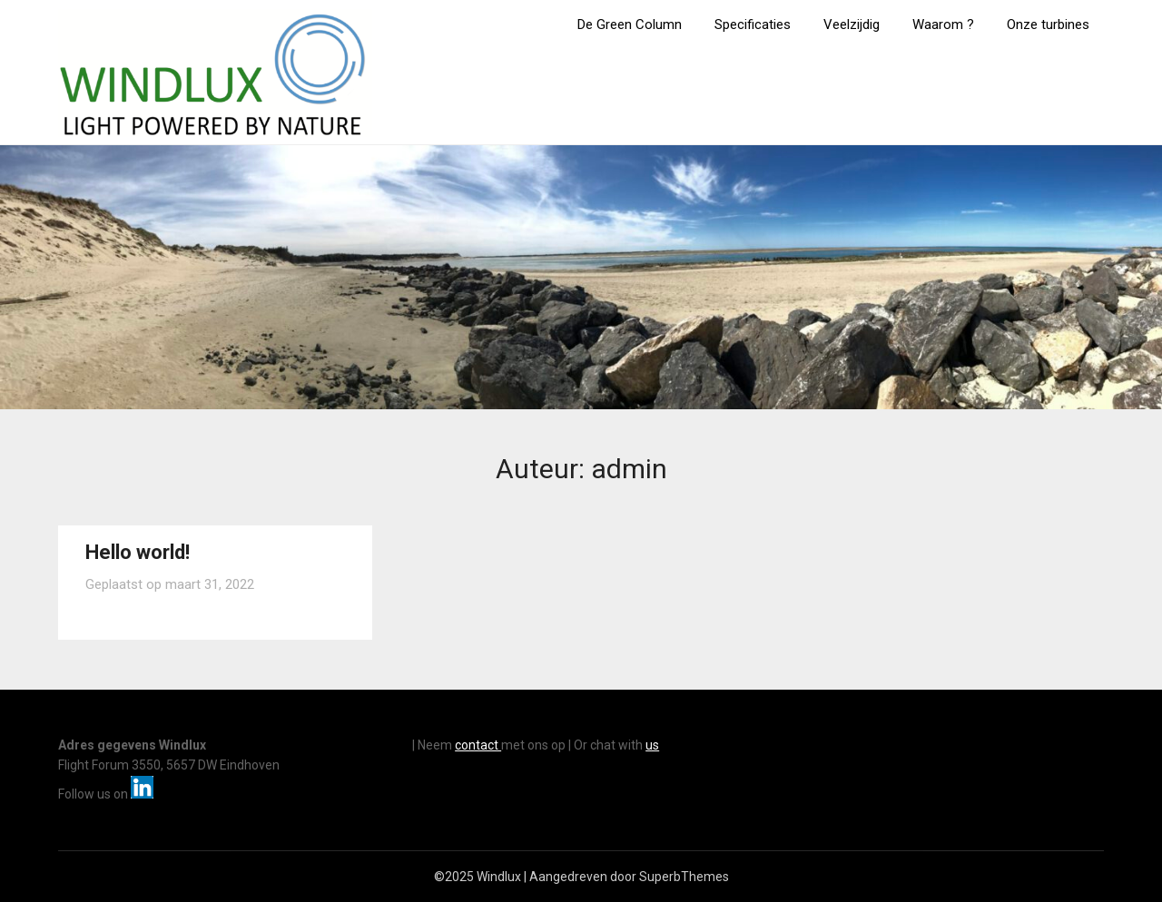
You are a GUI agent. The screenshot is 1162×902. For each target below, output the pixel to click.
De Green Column (629, 24)
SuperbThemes (684, 876)
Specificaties (752, 24)
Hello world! (137, 552)
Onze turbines (1048, 24)
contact (478, 745)
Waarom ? (943, 24)
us (652, 745)
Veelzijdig (851, 24)
